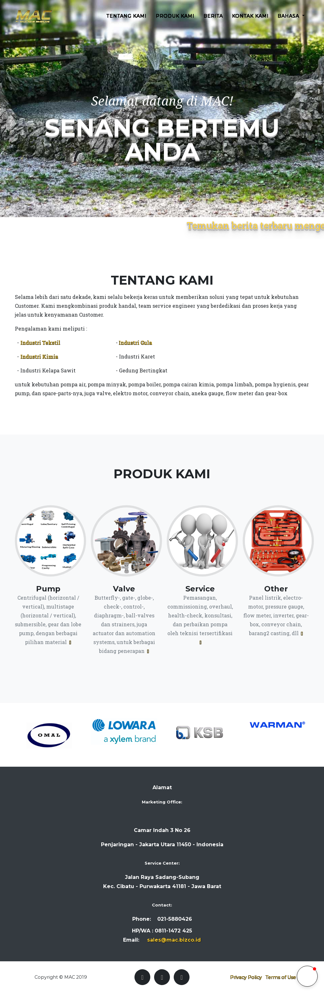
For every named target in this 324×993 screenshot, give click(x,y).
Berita (213, 20)
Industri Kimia (39, 356)
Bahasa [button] (289, 20)
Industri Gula (135, 342)
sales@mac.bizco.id (174, 940)
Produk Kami (175, 20)
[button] (307, 976)
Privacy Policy (246, 977)
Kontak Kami (250, 20)
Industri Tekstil (40, 342)
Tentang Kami (127, 20)
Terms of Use (281, 977)
